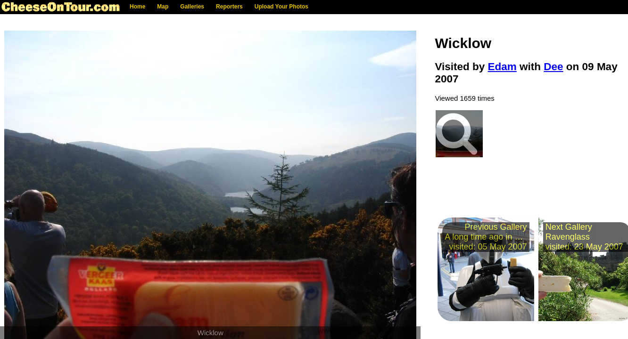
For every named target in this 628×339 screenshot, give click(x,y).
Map (162, 6)
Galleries (192, 6)
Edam (502, 67)
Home (137, 6)
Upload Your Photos (281, 6)
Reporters (229, 6)
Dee (553, 67)
